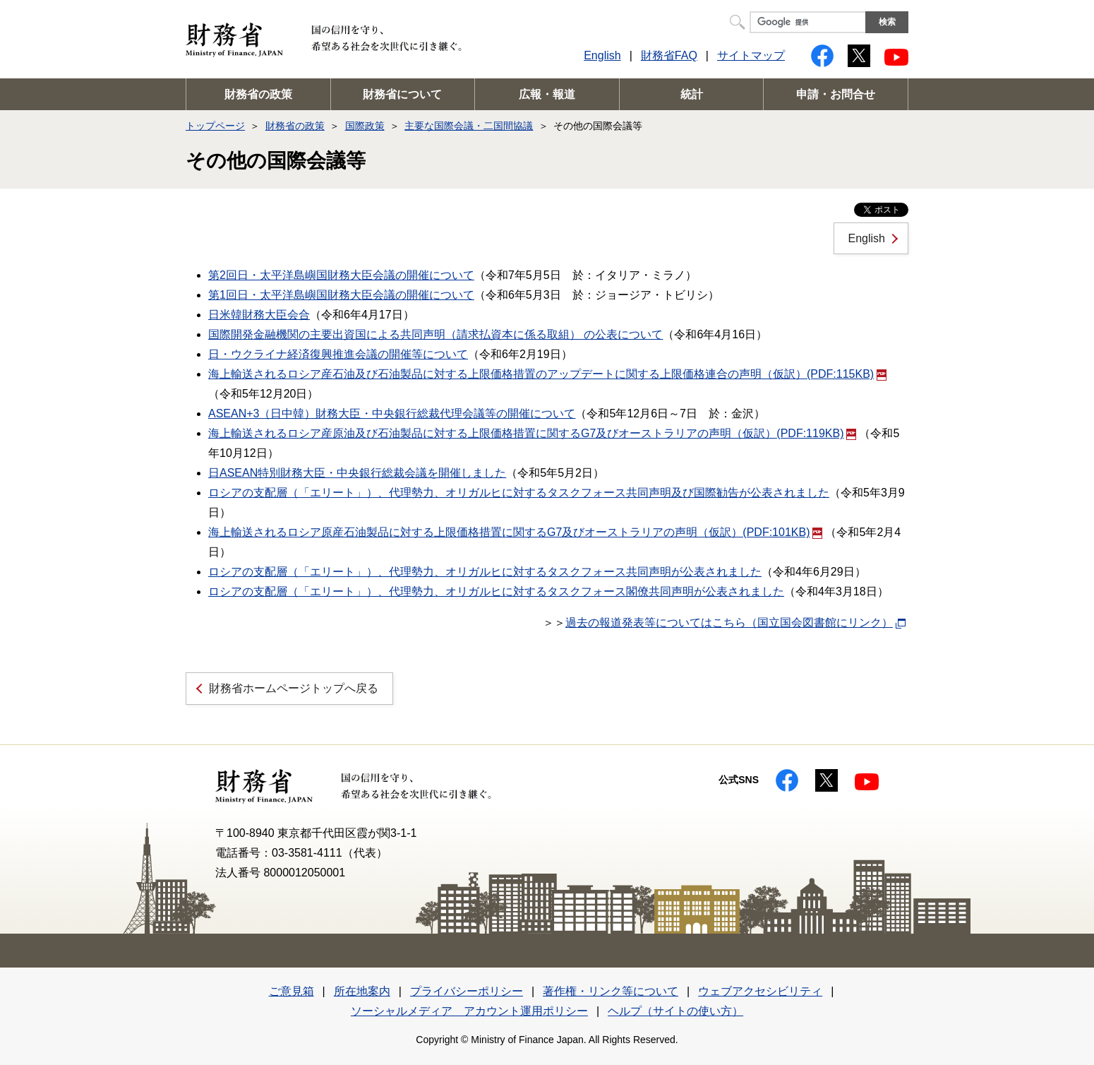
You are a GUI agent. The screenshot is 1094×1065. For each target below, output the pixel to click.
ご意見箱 (291, 991)
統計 (691, 94)
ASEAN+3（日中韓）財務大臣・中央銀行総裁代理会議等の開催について (391, 413)
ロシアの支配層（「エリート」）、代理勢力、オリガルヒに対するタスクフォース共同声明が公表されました (485, 572)
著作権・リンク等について (610, 991)
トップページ (215, 125)
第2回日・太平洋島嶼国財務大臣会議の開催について (341, 275)
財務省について (402, 94)
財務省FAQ (669, 55)
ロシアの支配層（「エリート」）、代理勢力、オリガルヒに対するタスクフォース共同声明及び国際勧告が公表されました (518, 493)
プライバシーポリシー (466, 991)
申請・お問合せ (835, 94)
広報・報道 (547, 94)
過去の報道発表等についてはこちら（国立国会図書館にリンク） (729, 623)
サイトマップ (751, 55)
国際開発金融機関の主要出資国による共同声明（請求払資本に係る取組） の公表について (435, 334)
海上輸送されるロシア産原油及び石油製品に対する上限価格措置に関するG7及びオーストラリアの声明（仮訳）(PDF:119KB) (532, 433)
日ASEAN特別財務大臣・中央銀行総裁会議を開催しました (357, 473)
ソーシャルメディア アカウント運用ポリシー (469, 1011)
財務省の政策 (258, 94)
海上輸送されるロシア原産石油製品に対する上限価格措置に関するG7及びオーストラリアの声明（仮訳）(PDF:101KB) (515, 532)
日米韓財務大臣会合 (259, 315)
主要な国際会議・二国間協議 (468, 125)
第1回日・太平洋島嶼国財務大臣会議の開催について (341, 295)
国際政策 (365, 125)
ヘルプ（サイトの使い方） (675, 1011)
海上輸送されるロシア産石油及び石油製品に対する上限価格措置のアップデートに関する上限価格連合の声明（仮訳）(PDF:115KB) (547, 374)
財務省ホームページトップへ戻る (293, 688)
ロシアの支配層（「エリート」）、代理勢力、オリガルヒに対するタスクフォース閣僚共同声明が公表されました (496, 591)
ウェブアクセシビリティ (760, 991)
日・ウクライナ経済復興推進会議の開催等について (338, 354)
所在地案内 (362, 991)
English (602, 55)
